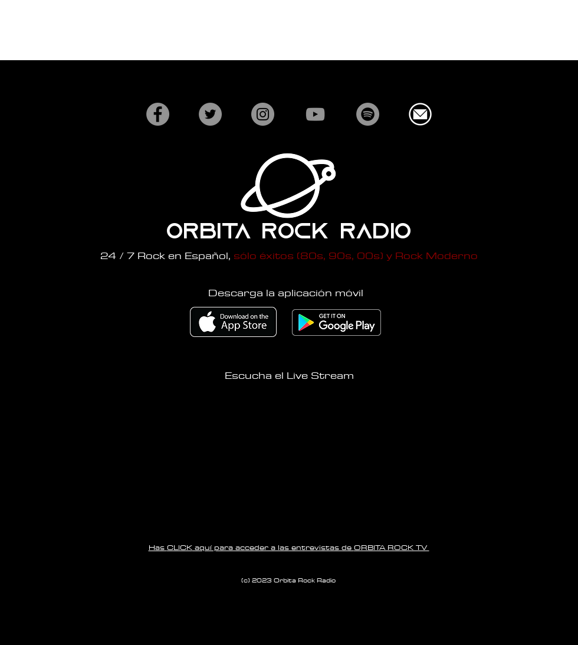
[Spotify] (367, 114)
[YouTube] (315, 114)
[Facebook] (157, 114)
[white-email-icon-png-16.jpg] (420, 114)
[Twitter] (210, 114)
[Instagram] (262, 114)
